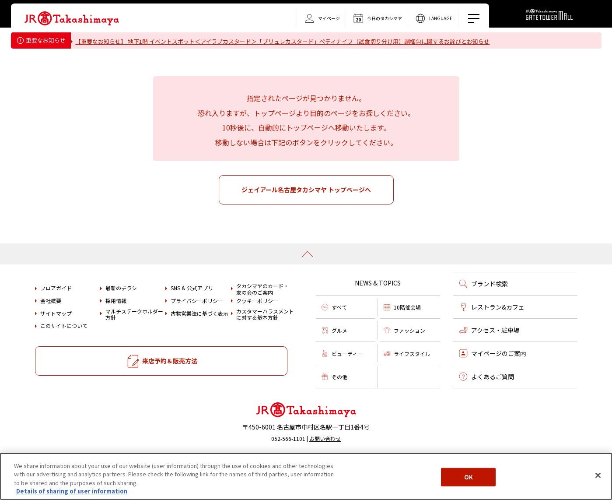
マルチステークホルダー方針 (134, 339)
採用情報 (115, 325)
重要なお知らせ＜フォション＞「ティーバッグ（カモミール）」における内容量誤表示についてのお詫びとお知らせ (227, 53)
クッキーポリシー (257, 325)
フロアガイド (56, 313)
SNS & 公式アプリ (192, 313)
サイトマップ (56, 338)
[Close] (598, 475)
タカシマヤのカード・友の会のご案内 (262, 313)
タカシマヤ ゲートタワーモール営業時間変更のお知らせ (152, 64)
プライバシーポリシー (197, 325)
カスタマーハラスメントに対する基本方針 (265, 339)
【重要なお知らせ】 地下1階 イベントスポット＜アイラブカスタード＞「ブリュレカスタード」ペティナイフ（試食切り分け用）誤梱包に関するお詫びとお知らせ (288, 41)
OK (468, 477)
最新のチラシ (121, 313)
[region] (306, 476)
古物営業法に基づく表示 (199, 338)
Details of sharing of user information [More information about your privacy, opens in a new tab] (71, 491)
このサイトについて (63, 350)
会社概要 (50, 325)
